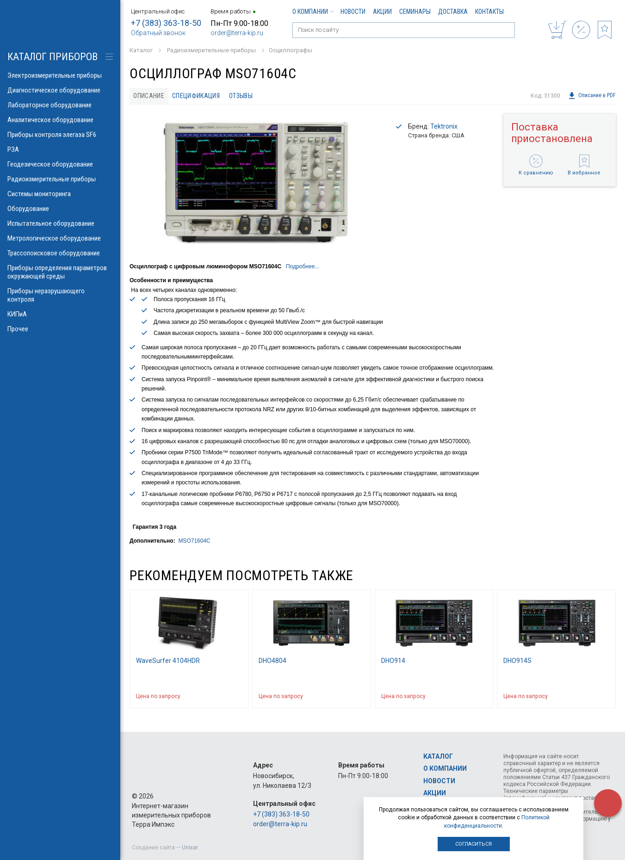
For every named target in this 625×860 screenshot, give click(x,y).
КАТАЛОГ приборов (52, 56)
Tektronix (444, 126)
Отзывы (241, 95)
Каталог (438, 756)
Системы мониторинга (60, 194)
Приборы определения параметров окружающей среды (60, 272)
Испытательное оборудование (60, 223)
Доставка (453, 11)
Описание (148, 95)
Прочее (60, 329)
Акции (382, 11)
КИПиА (60, 314)
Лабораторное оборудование (60, 105)
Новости (352, 11)
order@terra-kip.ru (236, 33)
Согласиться (473, 844)
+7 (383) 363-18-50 (166, 23)
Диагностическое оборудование (60, 90)
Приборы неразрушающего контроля (60, 295)
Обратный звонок (158, 33)
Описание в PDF (592, 95)
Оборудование (60, 208)
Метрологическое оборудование (60, 238)
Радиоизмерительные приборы (60, 179)
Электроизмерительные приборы (60, 75)
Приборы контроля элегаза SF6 (60, 134)
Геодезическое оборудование (60, 164)
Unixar (190, 847)
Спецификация (196, 95)
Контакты (489, 11)
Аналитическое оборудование (60, 120)
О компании (312, 11)
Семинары (415, 11)
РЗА (60, 149)
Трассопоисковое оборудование (60, 253)
